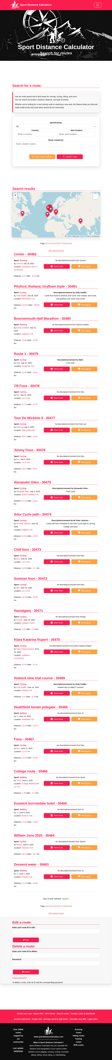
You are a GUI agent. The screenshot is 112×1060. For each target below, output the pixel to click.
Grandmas (26, 366)
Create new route (24, 1014)
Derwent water (25, 864)
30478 (34, 386)
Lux (23, 398)
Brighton (25, 530)
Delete (26, 972)
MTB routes (79, 1045)
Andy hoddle (21, 296)
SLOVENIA (18, 270)
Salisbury (25, 334)
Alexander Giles (26, 482)
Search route (70, 157)
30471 (38, 611)
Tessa (18, 780)
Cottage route (24, 771)
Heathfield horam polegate (34, 707)
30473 (36, 550)
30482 (32, 254)
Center (19, 254)
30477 (50, 418)
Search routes (63, 1014)
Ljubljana (25, 655)
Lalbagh (25, 623)
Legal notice (92, 1019)
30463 (44, 864)
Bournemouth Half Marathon (36, 318)
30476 (40, 450)
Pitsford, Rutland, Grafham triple (39, 286)
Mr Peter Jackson (23, 524)
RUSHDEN (26, 299)
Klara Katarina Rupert (31, 640)
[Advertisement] (56, 73)
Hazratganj (22, 611)
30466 (43, 771)
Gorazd (19, 263)
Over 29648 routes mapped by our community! (18, 1035)
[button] (56, 212)
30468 (63, 707)
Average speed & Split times (55, 1019)
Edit (26, 940)
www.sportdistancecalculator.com (48, 1037)
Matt (18, 363)
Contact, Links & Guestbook (83, 1014)
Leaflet (68, 236)
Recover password (22, 1019)
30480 (66, 318)
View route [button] (57, 266)
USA (28, 398)
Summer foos (24, 578)
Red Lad (19, 427)
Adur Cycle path (26, 514)
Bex (17, 395)
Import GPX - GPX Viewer (44, 1014)
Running (23, 260)
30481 (72, 286)
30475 (46, 482)
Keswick (25, 816)
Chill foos (21, 550)
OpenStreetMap (85, 236)
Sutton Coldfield (28, 495)
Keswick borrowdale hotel (34, 803)
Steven (19, 845)
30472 (42, 578)
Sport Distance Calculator (31, 5)
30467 (29, 739)
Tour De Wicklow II (28, 418)
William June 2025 (28, 835)
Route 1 (20, 354)
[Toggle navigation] (97, 5)
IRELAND (31, 430)
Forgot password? (19, 978)
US (18, 787)
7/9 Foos (20, 386)
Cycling (23, 292)
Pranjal (19, 620)
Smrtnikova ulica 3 (29, 267)
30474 (46, 514)
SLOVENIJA (19, 658)
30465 (62, 803)
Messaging (84, 266)
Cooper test (37, 1019)
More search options (42, 157)
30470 (55, 640)
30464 (49, 835)
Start (24, 430)
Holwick (25, 690)
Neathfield (26, 719)
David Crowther (22, 328)
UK (33, 299)
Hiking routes (78, 1036)
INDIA (32, 623)
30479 (33, 354)
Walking (23, 713)
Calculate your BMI (78, 1019)
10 (70, 243)
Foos (18, 739)
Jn (17, 716)
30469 (60, 678)
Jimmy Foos (23, 450)
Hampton (25, 848)
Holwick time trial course (33, 678)
